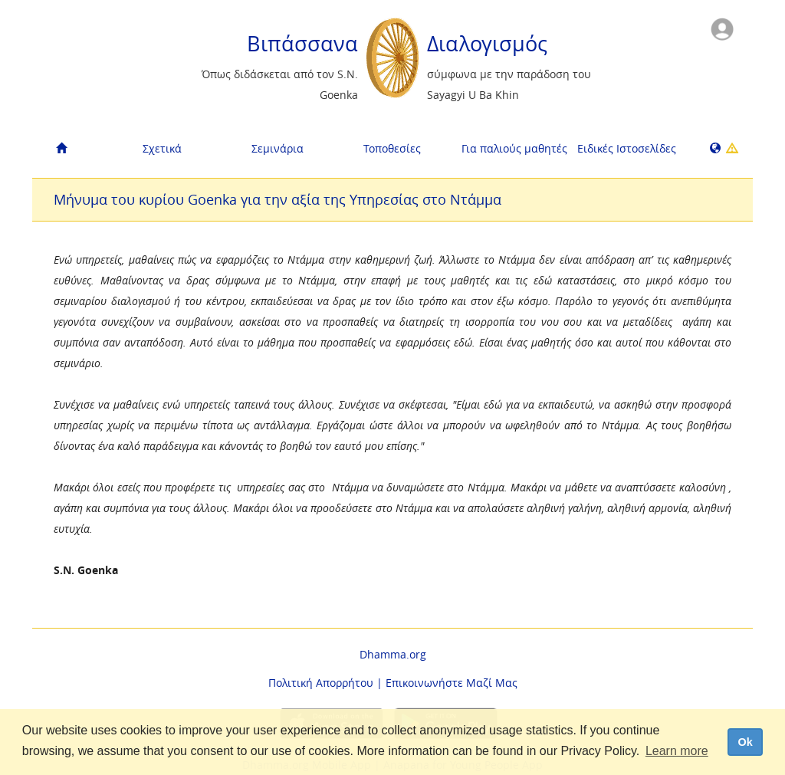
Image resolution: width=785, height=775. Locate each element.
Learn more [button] (676, 750)
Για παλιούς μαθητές (513, 148)
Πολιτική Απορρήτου (320, 682)
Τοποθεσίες (392, 148)
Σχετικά (162, 148)
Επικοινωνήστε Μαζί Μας (451, 682)
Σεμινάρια (277, 148)
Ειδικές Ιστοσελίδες (626, 148)
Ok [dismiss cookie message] (744, 742)
